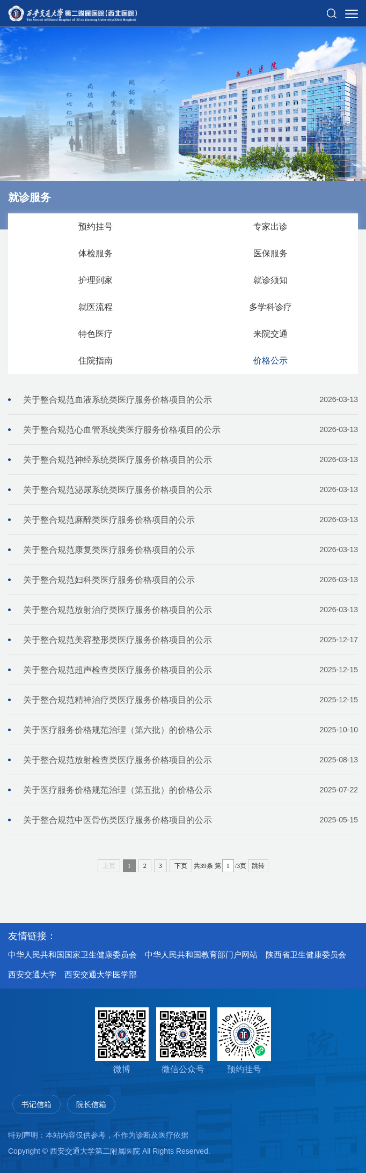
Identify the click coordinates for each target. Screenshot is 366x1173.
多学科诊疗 (270, 306)
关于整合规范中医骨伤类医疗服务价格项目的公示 (190, 820)
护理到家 (95, 280)
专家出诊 (270, 226)
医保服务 (270, 253)
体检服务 (95, 253)
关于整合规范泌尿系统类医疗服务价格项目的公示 (190, 489)
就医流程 (95, 306)
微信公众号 (183, 1040)
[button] (331, 9)
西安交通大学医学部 (100, 974)
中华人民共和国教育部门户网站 (201, 954)
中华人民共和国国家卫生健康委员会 (72, 954)
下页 (180, 866)
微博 (122, 1040)
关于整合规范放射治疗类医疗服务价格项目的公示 (190, 610)
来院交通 (270, 333)
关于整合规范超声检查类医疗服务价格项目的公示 (190, 670)
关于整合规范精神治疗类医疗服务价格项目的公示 (190, 700)
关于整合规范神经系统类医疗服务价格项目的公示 (190, 459)
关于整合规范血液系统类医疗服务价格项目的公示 (190, 399)
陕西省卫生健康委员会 (306, 954)
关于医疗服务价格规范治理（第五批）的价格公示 (190, 790)
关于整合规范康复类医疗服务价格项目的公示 (190, 550)
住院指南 (95, 360)
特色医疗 (95, 333)
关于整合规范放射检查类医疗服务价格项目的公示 (190, 760)
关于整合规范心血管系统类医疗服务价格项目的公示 (190, 429)
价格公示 (270, 360)
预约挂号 (95, 226)
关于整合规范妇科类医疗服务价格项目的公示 (190, 580)
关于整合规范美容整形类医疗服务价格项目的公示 (190, 640)
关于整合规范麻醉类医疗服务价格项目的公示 (190, 519)
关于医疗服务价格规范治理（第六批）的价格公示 (190, 730)
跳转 (258, 866)
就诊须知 (270, 280)
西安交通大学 (32, 974)
